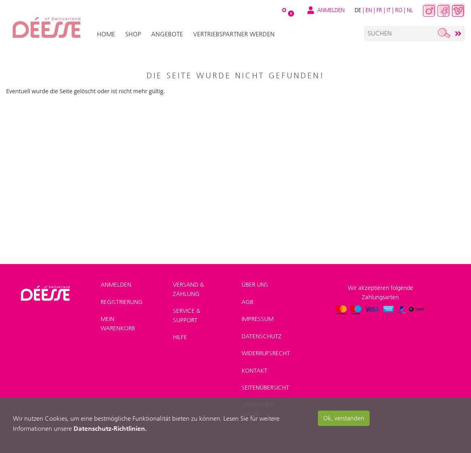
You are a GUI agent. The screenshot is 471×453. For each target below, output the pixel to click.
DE (358, 10)
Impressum (257, 319)
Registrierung (122, 302)
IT (389, 10)
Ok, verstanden (343, 418)
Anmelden (116, 284)
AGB (247, 302)
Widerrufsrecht (266, 353)
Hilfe (180, 337)
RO (398, 10)
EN (369, 10)
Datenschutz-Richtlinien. (110, 428)
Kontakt (254, 370)
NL (410, 10)
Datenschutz (262, 336)
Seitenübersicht (265, 387)
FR (379, 10)
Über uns (255, 284)
